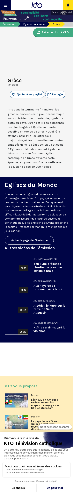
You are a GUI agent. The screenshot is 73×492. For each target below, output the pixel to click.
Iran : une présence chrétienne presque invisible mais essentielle (47, 269)
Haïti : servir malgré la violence (49, 329)
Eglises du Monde (34, 24)
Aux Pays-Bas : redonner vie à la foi (47, 287)
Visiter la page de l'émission (29, 240)
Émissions (9, 24)
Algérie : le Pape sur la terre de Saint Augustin (49, 309)
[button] (55, 94)
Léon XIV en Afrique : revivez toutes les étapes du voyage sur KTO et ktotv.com (45, 404)
